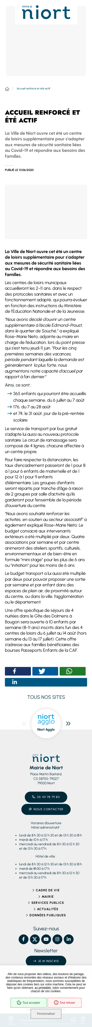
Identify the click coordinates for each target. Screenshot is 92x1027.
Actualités (47, 909)
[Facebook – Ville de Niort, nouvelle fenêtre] (23, 939)
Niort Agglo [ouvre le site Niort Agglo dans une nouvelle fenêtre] (46, 729)
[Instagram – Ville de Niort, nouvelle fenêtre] (57, 939)
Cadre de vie (48, 890)
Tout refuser (64, 1002)
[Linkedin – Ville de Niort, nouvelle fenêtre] (69, 939)
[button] (46, 212)
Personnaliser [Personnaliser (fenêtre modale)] (46, 1013)
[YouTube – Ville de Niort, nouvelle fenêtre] (46, 939)
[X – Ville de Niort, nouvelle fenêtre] (35, 939)
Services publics (47, 903)
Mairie (48, 896)
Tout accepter (28, 1002)
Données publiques (47, 915)
